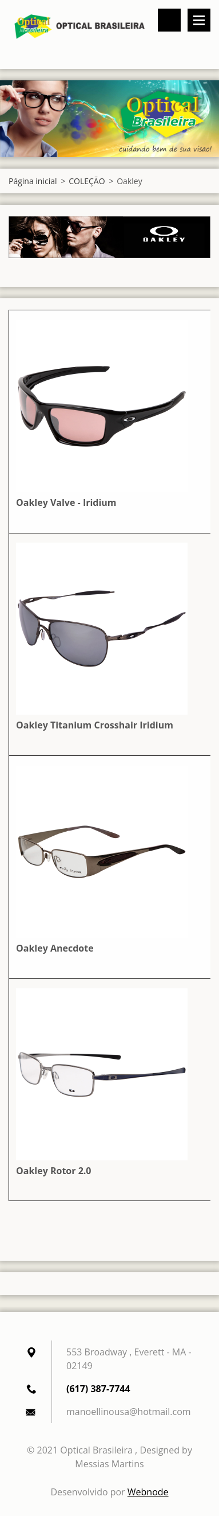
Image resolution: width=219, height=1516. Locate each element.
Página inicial (33, 181)
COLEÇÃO (87, 181)
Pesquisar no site (169, 20)
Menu (199, 20)
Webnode (148, 1492)
